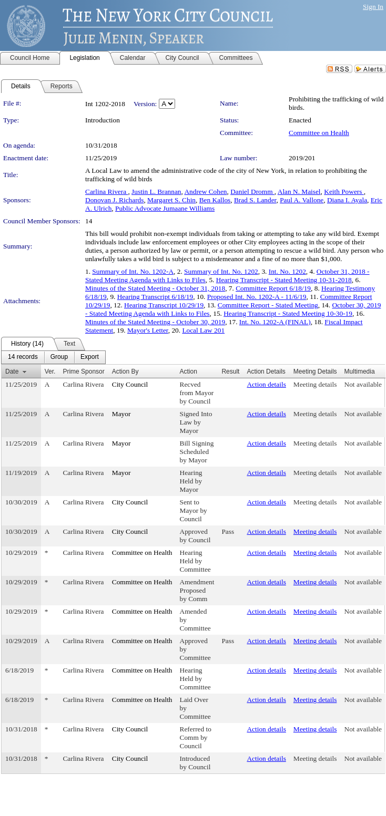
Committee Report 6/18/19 (273, 288)
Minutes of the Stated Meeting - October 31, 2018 (155, 288)
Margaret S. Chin (171, 200)
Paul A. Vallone (301, 200)
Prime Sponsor (83, 371)
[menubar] (53, 357)
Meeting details (315, 384)
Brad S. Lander (255, 200)
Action (188, 371)
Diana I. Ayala (347, 200)
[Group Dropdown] (59, 357)
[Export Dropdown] (89, 357)
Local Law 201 (203, 330)
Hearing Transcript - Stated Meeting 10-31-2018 (284, 280)
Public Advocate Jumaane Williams (165, 208)
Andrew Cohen (205, 191)
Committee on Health (319, 133)
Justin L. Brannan (156, 191)
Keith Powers (344, 191)
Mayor (121, 414)
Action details (266, 384)
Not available (363, 384)
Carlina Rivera (106, 191)
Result (230, 371)
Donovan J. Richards (114, 200)
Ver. (50, 371)
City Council (130, 384)
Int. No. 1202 (287, 271)
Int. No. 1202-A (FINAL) (275, 322)
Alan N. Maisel (299, 191)
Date (11, 371)
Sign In (373, 7)
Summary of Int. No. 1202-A (133, 271)
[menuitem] (23, 357)
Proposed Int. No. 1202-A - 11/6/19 (257, 297)
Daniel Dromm (252, 191)
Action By (125, 371)
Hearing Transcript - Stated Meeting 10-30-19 (288, 313)
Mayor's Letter (147, 330)
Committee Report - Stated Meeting (268, 305)
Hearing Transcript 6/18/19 (155, 297)
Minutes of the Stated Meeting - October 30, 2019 (155, 322)
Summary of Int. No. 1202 (221, 271)
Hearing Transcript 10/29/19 (164, 305)
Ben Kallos (215, 200)
